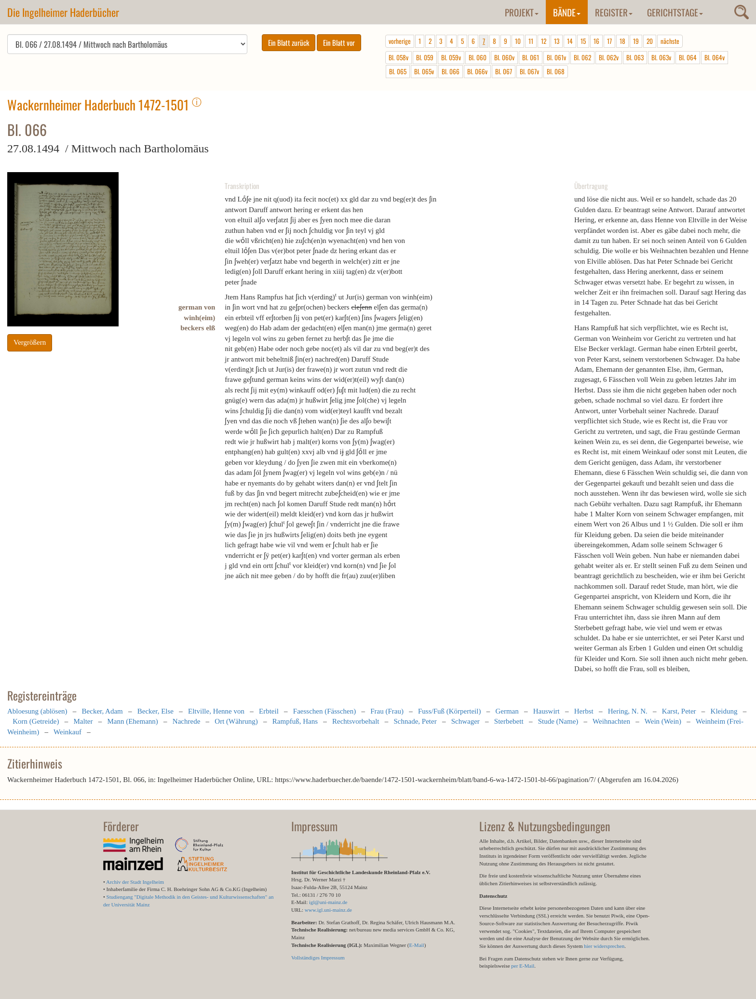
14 (570, 41)
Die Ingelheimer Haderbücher (63, 12)
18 (622, 41)
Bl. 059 (424, 57)
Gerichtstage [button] (675, 12)
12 (543, 41)
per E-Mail (522, 966)
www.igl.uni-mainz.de (328, 910)
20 (650, 41)
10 (518, 41)
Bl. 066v (477, 71)
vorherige (400, 41)
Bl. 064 (688, 57)
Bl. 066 (450, 71)
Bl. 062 (582, 57)
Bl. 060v (504, 57)
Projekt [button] (522, 12)
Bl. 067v (529, 71)
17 (609, 41)
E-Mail (416, 945)
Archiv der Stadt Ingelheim (135, 882)
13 (556, 41)
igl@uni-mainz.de (328, 902)
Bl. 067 (503, 71)
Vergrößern (30, 342)
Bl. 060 (477, 57)
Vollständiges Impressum (318, 957)
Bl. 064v (714, 57)
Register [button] (614, 12)
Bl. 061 (530, 57)
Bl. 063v (661, 57)
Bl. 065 (397, 71)
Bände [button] (566, 12)
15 (583, 41)
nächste (670, 41)
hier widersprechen (604, 946)
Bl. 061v (556, 57)
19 (636, 41)
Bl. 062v (609, 57)
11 (530, 41)
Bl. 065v (424, 71)
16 (596, 41)
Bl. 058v (398, 57)
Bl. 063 (635, 57)
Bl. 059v (451, 57)
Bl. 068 (556, 71)
